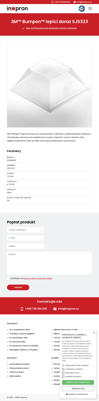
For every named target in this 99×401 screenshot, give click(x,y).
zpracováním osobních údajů (38, 278)
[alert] (78, 364)
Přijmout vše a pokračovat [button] (78, 382)
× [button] (94, 333)
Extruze (57, 364)
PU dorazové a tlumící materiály (24, 346)
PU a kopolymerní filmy (19, 329)
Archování (58, 376)
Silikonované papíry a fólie (66, 329)
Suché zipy (58, 346)
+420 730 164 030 (61, 2)
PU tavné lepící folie (18, 337)
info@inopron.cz (84, 2)
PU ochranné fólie (17, 342)
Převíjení (57, 384)
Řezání (57, 380)
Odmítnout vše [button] (78, 389)
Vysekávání (59, 372)
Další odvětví (15, 376)
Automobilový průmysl (19, 364)
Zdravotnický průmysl (19, 368)
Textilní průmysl (16, 372)
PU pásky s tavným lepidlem (22, 333)
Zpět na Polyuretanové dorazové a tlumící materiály (49, 28)
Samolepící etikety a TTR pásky (23, 349)
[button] (78, 394)
